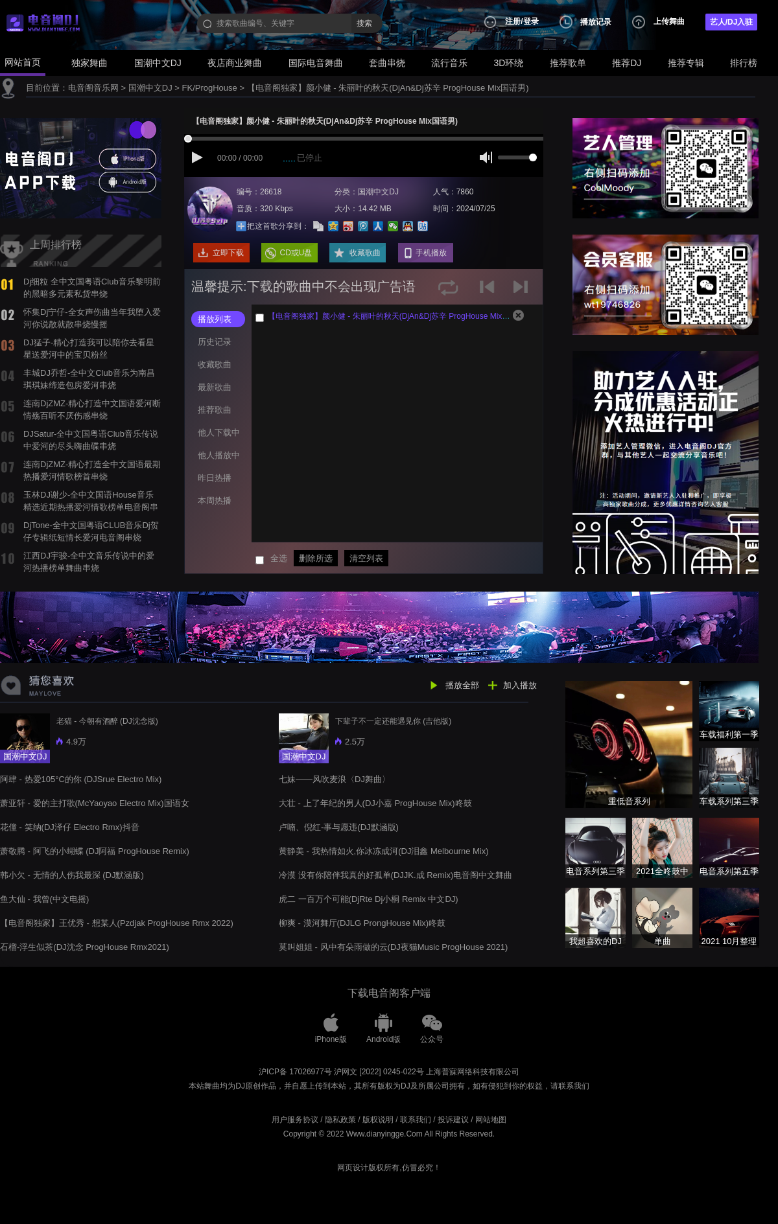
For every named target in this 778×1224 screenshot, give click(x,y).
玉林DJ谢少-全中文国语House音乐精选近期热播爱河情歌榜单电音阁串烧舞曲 (90, 507)
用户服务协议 (295, 1119)
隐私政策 (340, 1119)
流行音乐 (449, 63)
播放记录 (595, 22)
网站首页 (23, 62)
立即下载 (228, 252)
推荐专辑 (686, 63)
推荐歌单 (568, 63)
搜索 (364, 23)
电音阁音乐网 (93, 88)
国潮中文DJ (158, 63)
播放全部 (462, 685)
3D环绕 (509, 63)
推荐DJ (626, 63)
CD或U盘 (296, 252)
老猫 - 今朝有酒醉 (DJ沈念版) (107, 721)
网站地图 (490, 1119)
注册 (513, 21)
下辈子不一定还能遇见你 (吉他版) (393, 721)
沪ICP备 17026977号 (295, 1071)
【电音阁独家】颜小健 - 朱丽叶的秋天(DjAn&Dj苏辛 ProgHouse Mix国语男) (388, 88)
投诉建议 (453, 1119)
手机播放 (431, 252)
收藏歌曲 (365, 252)
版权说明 (378, 1119)
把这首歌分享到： (278, 226)
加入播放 (520, 685)
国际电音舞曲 (316, 63)
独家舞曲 (89, 63)
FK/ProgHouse (209, 88)
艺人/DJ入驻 (731, 22)
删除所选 (316, 558)
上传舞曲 (669, 21)
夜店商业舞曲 (234, 63)
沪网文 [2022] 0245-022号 (379, 1071)
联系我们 (415, 1119)
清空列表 (366, 558)
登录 (531, 21)
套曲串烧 (387, 63)
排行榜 (743, 63)
